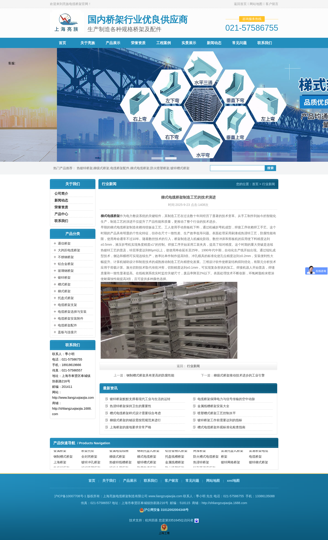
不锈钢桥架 (66, 257)
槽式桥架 (64, 284)
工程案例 (163, 43)
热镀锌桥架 (85, 168)
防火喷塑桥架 (159, 168)
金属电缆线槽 (118, 452)
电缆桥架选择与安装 (72, 311)
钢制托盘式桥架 (148, 452)
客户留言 (272, 4)
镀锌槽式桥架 (180, 168)
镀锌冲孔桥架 (90, 464)
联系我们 (264, 43)
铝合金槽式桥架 (176, 452)
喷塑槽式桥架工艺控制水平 (216, 413)
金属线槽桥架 (174, 464)
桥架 (224, 458)
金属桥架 (60, 452)
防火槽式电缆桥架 (206, 458)
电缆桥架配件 (119, 168)
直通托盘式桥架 (232, 452)
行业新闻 (268, 184)
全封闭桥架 (89, 458)
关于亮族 (87, 43)
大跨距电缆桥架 (69, 250)
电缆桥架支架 (67, 305)
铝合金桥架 (66, 264)
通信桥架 (64, 243)
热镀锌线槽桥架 (120, 464)
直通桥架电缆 (258, 452)
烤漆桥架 (199, 452)
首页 (62, 43)
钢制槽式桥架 (63, 458)
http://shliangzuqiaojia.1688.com (224, 503)
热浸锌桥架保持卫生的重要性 (130, 406)
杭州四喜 (151, 520)
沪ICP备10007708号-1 (70, 496)
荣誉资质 (138, 43)
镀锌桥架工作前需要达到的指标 (219, 420)
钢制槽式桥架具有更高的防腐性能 (150, 375)
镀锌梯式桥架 (258, 464)
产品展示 (113, 43)
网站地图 (256, 4)
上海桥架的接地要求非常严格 (130, 427)
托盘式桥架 (66, 298)
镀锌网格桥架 (230, 464)
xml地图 (233, 480)
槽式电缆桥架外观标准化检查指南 (221, 427)
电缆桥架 (255, 458)
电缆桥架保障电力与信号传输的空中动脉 (226, 399)
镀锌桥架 (64, 277)
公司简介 (61, 193)
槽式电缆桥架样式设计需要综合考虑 (135, 413)
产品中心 (61, 214)
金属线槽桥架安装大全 (213, 406)
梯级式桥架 (101, 168)
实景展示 (189, 43)
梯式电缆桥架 (139, 168)
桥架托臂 (87, 452)
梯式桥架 (64, 291)
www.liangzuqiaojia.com (165, 496)
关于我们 (109, 480)
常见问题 (239, 43)
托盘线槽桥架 (174, 458)
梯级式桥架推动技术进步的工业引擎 (239, 375)
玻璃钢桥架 (66, 271)
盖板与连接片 (67, 332)
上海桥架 (60, 464)
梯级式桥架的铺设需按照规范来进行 (135, 420)
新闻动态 (214, 43)
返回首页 (240, 4)
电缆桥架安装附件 (70, 318)
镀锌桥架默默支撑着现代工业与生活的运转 (140, 399)
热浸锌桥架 (201, 464)
